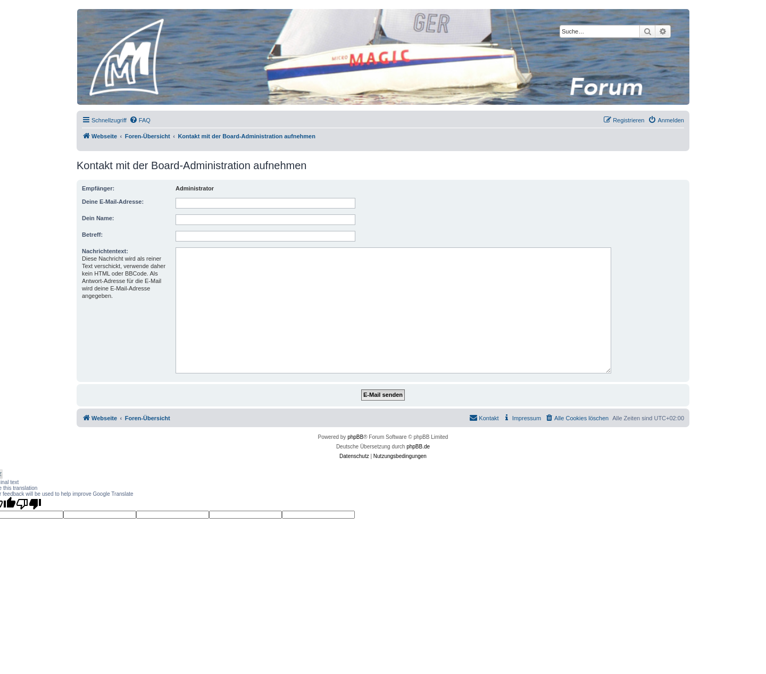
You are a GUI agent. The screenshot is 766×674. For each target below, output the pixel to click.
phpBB (355, 437)
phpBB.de (418, 447)
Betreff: (92, 234)
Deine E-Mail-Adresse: (113, 201)
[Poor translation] (28, 504)
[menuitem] (140, 120)
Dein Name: (98, 218)
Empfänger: (98, 188)
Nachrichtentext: (105, 251)
